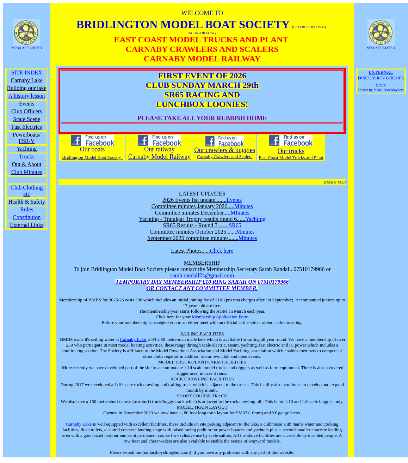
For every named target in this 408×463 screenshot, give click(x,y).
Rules (26, 209)
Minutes (243, 206)
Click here (221, 251)
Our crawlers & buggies (224, 150)
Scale (381, 85)
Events (234, 200)
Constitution (27, 217)
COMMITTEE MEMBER (226, 288)
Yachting (255, 219)
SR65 (235, 225)
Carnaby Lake (133, 339)
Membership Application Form (219, 316)
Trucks (27, 157)
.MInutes (239, 213)
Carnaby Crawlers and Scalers (224, 156)
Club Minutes (26, 172)
